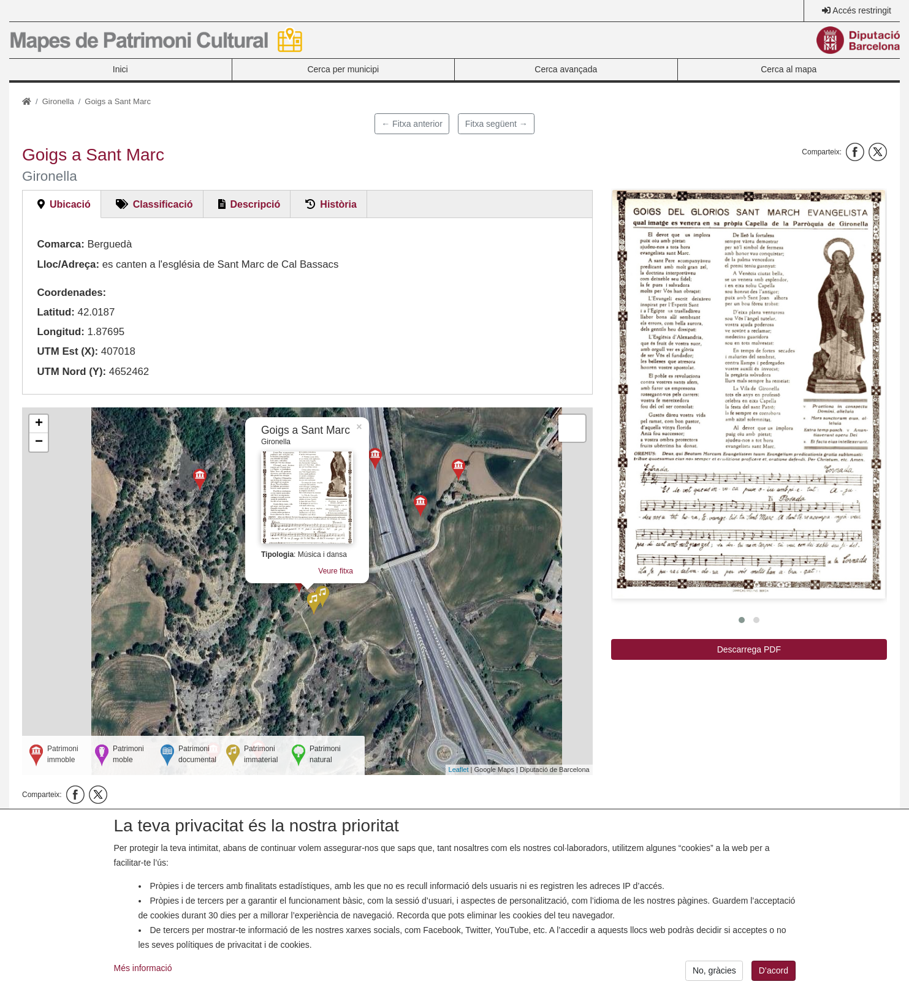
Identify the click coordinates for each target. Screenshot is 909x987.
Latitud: (56, 312)
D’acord (773, 975)
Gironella (58, 101)
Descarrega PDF (749, 649)
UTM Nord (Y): (71, 371)
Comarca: (60, 244)
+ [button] (39, 424)
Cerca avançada (565, 69)
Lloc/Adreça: (68, 264)
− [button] (39, 442)
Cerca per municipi (343, 69)
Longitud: (60, 332)
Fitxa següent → (496, 124)
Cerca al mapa (788, 69)
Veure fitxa (335, 571)
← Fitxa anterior (412, 124)
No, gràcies (714, 975)
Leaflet (459, 769)
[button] (748, 394)
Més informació (143, 972)
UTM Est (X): (67, 351)
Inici (120, 69)
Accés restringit (861, 10)
